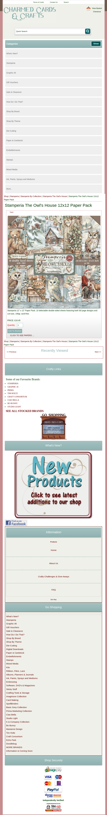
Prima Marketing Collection (19, 711)
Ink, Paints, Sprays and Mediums (20, 179)
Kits (8, 667)
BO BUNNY (13, 403)
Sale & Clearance (13, 92)
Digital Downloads (14, 649)
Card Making (12, 700)
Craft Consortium (14, 736)
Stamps (9, 160)
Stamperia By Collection (30, 196)
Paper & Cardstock (14, 140)
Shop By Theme (13, 121)
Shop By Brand (12, 111)
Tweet (11, 212)
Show (96, 44)
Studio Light (12, 718)
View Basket (97, 8)
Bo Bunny (11, 725)
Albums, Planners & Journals (20, 674)
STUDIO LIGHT (14, 407)
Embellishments (13, 150)
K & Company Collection (18, 722)
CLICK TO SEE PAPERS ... (22, 335)
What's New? (12, 53)
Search (66, 2)
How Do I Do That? (14, 102)
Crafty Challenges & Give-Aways (53, 576)
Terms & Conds (38, 2)
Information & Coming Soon (19, 751)
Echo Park (11, 740)
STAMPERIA (13, 383)
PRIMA (11, 390)
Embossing (11, 682)
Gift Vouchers (12, 82)
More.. (9, 189)
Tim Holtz (10, 733)
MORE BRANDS (14, 747)
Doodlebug (11, 743)
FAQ (54, 590)
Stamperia (10, 63)
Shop (6, 196)
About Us (53, 563)
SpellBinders (12, 703)
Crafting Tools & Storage (18, 693)
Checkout (97, 12)
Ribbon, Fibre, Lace (15, 671)
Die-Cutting (11, 131)
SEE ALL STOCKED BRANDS (25, 411)
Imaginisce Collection (16, 696)
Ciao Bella (11, 714)
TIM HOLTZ (13, 393)
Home (53, 550)
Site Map (53, 599)
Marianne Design (14, 729)
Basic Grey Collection (16, 707)
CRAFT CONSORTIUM (17, 397)
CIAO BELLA (13, 400)
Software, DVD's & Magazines (20, 685)
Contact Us (54, 2)
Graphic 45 (11, 73)
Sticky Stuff (11, 689)
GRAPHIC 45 (13, 387)
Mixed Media (11, 169)
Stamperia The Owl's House (55, 196)
